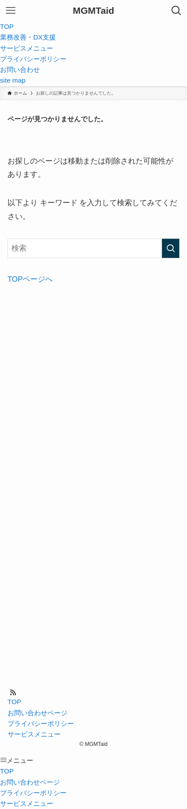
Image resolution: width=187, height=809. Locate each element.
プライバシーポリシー (41, 723)
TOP (14, 701)
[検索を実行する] (170, 248)
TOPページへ (30, 279)
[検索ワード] (93, 248)
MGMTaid (93, 10)
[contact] (23, 693)
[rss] (13, 693)
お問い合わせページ (37, 713)
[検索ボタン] (176, 10)
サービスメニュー (34, 734)
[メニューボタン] (10, 10)
